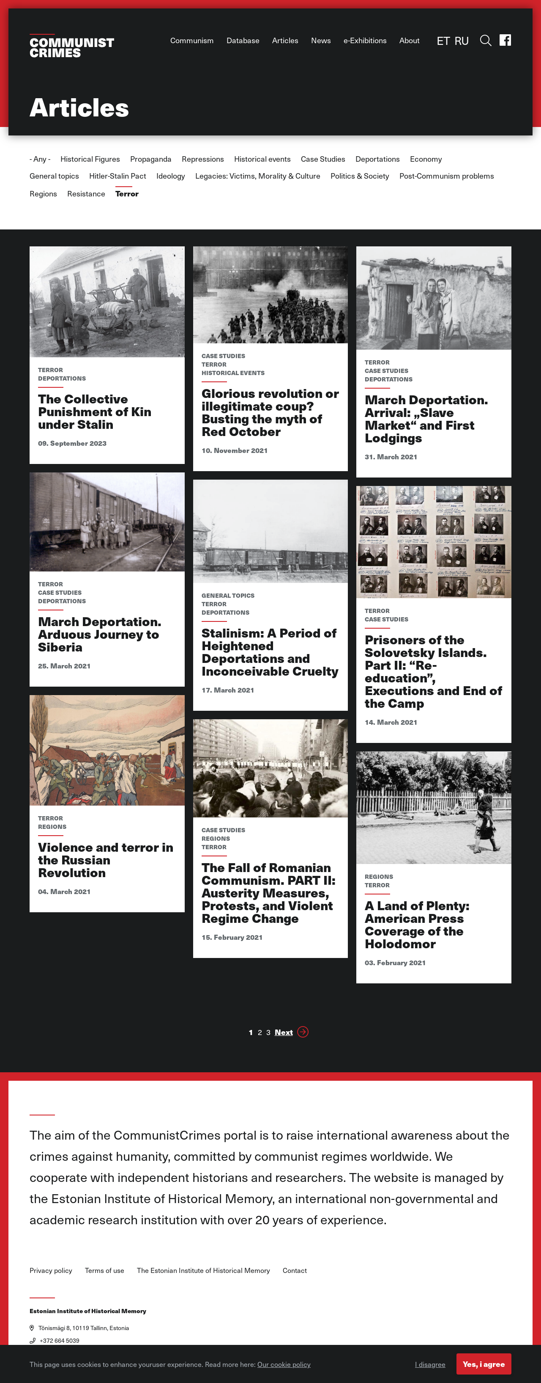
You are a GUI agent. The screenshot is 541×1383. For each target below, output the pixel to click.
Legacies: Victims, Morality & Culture (257, 175)
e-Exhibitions (365, 40)
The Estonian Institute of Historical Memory (203, 1270)
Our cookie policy (284, 1365)
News (321, 40)
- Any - (40, 158)
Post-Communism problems (446, 175)
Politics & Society (360, 175)
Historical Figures (90, 158)
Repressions (203, 158)
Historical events (262, 158)
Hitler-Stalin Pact (117, 175)
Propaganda (151, 158)
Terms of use (104, 1270)
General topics (54, 175)
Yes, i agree (484, 1365)
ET (443, 40)
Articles (285, 40)
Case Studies (323, 158)
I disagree (430, 1366)
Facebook (505, 40)
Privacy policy (51, 1270)
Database (243, 40)
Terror (127, 193)
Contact (295, 1270)
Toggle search (484, 40)
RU (461, 40)
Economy (426, 158)
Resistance (86, 193)
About (409, 40)
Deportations (377, 158)
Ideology (170, 175)
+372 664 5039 (54, 1340)
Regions (43, 193)
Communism (192, 40)
